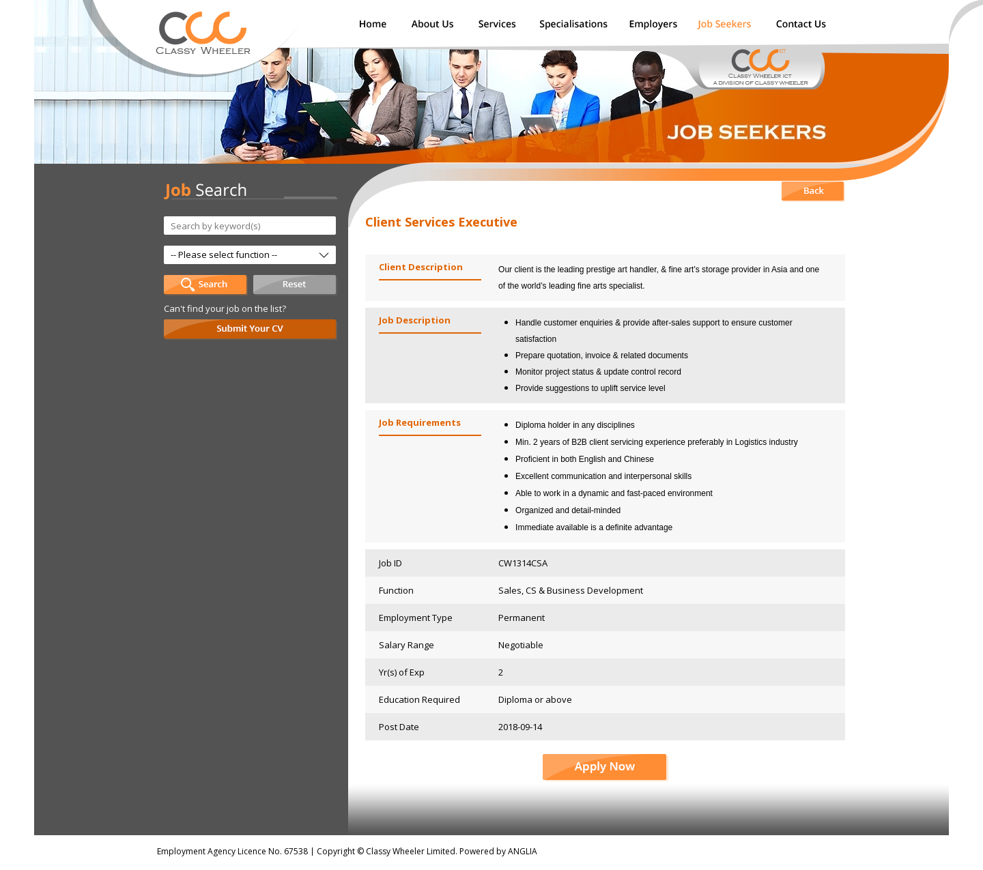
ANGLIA (522, 851)
